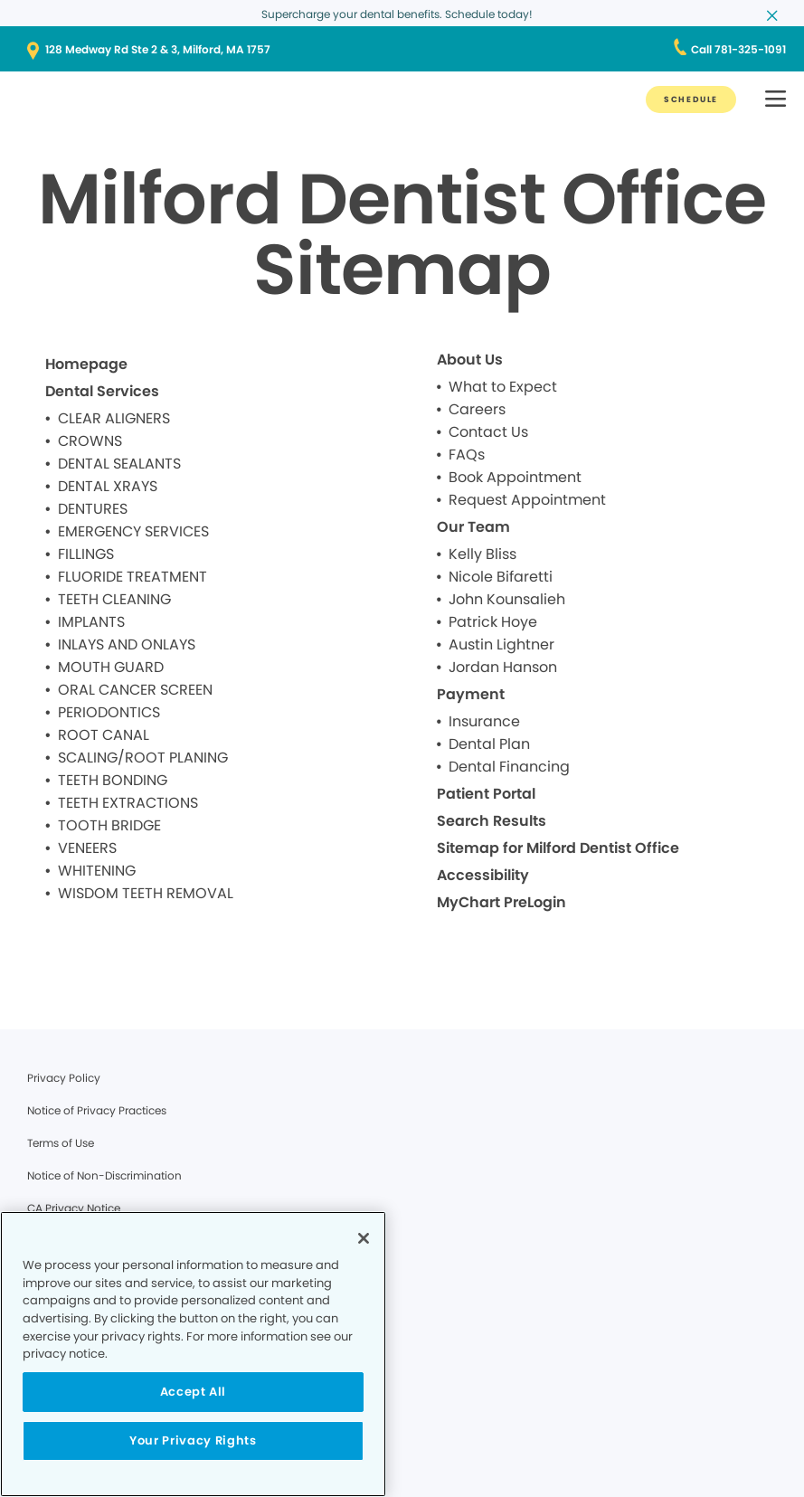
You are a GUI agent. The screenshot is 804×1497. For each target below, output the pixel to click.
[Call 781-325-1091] (738, 49)
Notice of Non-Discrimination (104, 1175)
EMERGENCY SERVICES (133, 531)
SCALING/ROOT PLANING (143, 757)
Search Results (491, 820)
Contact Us (488, 432)
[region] (193, 1354)
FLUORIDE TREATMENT (132, 576)
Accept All (193, 1391)
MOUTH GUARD (111, 667)
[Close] (363, 1238)
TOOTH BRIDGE (109, 825)
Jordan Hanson (503, 667)
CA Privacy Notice (73, 1208)
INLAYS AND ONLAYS (126, 644)
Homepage (86, 364)
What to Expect (503, 386)
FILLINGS (86, 554)
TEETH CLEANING (114, 599)
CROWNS (90, 441)
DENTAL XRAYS (107, 486)
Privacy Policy (63, 1077)
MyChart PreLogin (501, 902)
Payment (471, 694)
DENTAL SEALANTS (119, 463)
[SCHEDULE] (691, 99)
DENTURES (93, 508)
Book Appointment (515, 477)
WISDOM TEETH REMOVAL (145, 893)
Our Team (473, 526)
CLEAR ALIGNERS (114, 418)
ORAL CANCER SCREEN (135, 689)
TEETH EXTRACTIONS (128, 802)
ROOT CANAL (103, 735)
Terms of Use (60, 1143)
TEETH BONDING (112, 780)
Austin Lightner (501, 644)
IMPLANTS (91, 621)
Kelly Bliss (482, 554)
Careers (477, 409)
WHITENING (97, 870)
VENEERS (87, 848)
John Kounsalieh (507, 599)
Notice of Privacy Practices (96, 1110)
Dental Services (102, 391)
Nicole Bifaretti (501, 576)
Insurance (484, 721)
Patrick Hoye (493, 621)
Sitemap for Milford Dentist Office (558, 848)
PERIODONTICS (109, 712)
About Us (470, 359)
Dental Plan (489, 744)
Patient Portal (486, 793)
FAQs (467, 454)
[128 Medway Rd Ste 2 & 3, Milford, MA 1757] (402, 49)
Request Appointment (527, 499)
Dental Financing (509, 766)
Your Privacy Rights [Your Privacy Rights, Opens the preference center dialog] (192, 1440)
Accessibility (483, 875)
